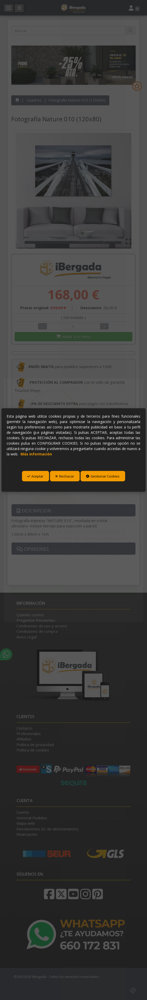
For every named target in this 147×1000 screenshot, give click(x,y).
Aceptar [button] (35, 476)
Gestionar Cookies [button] (103, 476)
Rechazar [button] (64, 476)
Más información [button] (36, 454)
